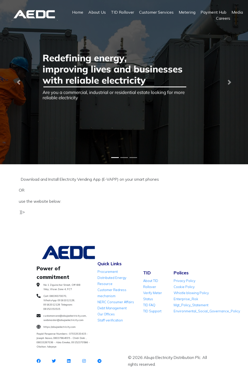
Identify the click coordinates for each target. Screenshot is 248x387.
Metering (187, 12)
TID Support (152, 311)
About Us (97, 12)
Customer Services (156, 12)
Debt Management (112, 308)
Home (77, 12)
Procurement (107, 272)
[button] (18, 82)
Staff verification (110, 320)
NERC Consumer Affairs (115, 302)
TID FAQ (149, 305)
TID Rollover (122, 12)
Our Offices (106, 314)
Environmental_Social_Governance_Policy (207, 311)
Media (237, 12)
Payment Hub (213, 12)
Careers (223, 18)
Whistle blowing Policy (191, 293)
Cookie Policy (184, 287)
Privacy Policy (184, 281)
